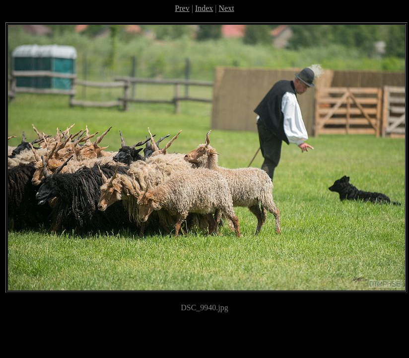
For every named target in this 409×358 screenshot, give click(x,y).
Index (204, 8)
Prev (182, 8)
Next (226, 8)
